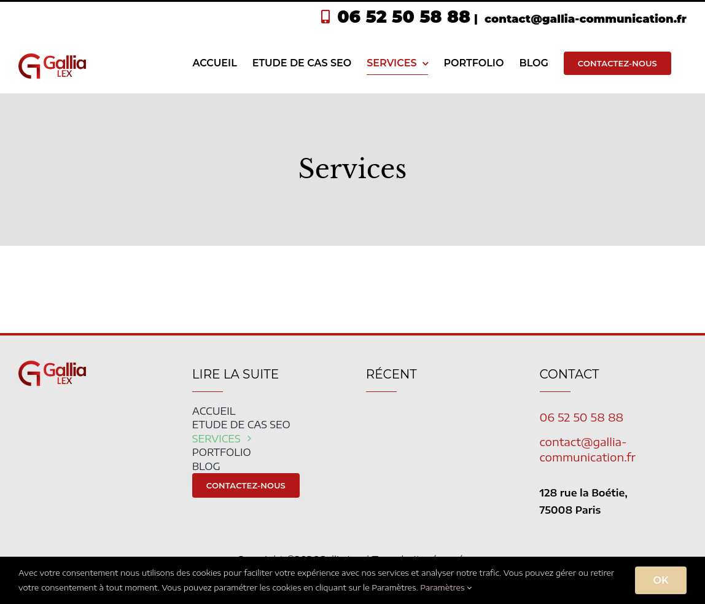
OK (661, 580)
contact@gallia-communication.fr (584, 19)
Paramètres (446, 587)
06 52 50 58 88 (403, 16)
